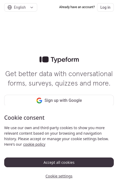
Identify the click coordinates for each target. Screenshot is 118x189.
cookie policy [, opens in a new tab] (34, 144)
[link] (59, 59)
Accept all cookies (59, 162)
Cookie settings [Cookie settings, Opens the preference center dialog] (59, 176)
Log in (105, 7)
